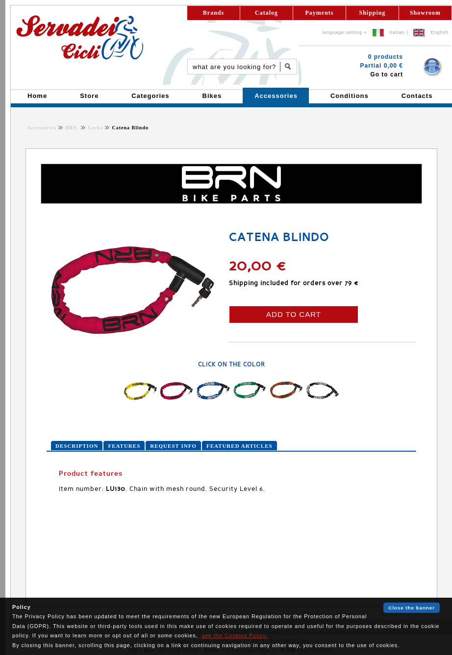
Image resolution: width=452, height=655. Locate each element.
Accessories (41, 127)
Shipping (372, 12)
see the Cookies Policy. (235, 635)
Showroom (425, 12)
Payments (319, 12)
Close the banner (411, 607)
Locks (94, 127)
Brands (213, 12)
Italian (397, 32)
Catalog (266, 12)
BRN (72, 127)
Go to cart (386, 74)
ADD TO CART (293, 314)
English (439, 32)
